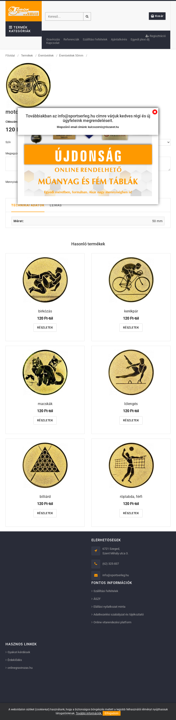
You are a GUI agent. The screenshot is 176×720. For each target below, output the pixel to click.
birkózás (45, 311)
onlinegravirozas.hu (20, 667)
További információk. (89, 713)
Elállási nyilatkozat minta (109, 606)
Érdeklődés (15, 660)
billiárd (45, 496)
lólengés (131, 404)
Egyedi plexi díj (140, 39)
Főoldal (10, 55)
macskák (45, 404)
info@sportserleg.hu (115, 575)
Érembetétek (46, 55)
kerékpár (131, 311)
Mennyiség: (12, 182)
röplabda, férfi (131, 496)
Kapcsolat (52, 43)
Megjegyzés (13, 153)
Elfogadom (111, 713)
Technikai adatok (27, 205)
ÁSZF (97, 599)
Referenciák (71, 39)
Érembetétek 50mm (71, 55)
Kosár (157, 16)
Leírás (56, 205)
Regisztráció (156, 36)
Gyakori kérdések (19, 652)
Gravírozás (53, 39)
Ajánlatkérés (119, 39)
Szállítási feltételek (95, 39)
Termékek (27, 55)
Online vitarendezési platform (112, 622)
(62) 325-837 (110, 563)
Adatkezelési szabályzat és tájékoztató (119, 614)
